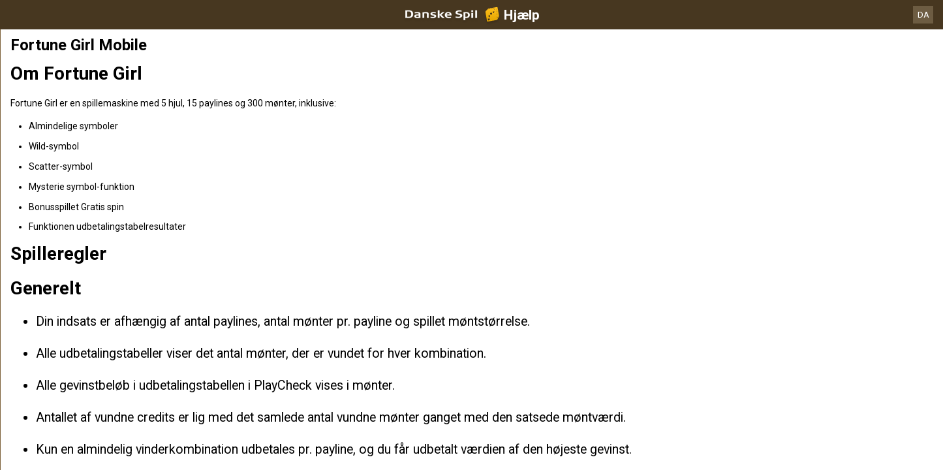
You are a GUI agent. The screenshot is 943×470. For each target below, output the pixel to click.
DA (923, 15)
